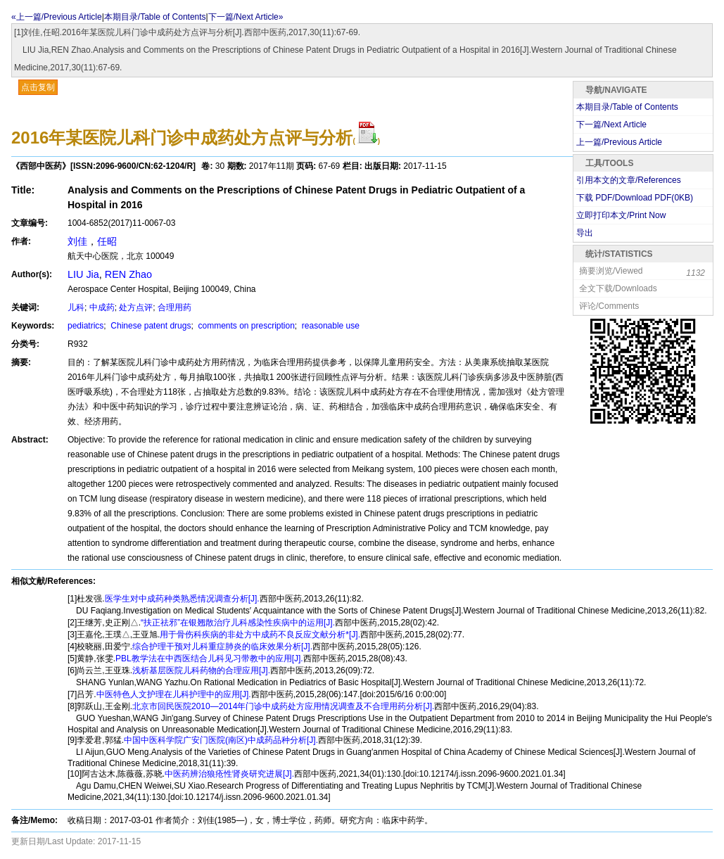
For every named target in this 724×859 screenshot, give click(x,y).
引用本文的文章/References (628, 180)
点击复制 (38, 87)
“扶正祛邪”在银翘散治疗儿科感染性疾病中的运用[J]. (238, 623)
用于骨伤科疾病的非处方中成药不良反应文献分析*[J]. (260, 635)
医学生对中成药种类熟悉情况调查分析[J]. (182, 599)
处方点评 (136, 307)
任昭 (107, 241)
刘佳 (77, 241)
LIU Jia (83, 274)
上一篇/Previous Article (619, 142)
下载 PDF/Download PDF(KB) (634, 198)
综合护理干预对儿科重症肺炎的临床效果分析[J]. (222, 646)
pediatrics (85, 326)
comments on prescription (245, 326)
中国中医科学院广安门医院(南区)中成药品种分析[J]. (221, 740)
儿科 (76, 307)
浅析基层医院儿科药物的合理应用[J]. (201, 670)
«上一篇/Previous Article (56, 17)
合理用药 (174, 307)
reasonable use (330, 326)
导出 (584, 233)
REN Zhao (128, 274)
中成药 (102, 307)
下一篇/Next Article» (246, 17)
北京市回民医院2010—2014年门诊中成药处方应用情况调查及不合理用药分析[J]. (283, 706)
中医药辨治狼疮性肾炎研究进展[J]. (229, 774)
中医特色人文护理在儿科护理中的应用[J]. (173, 694)
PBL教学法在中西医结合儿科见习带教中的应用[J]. (209, 658)
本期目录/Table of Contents (155, 17)
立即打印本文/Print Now (621, 215)
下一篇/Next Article (611, 124)
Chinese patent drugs (149, 326)
